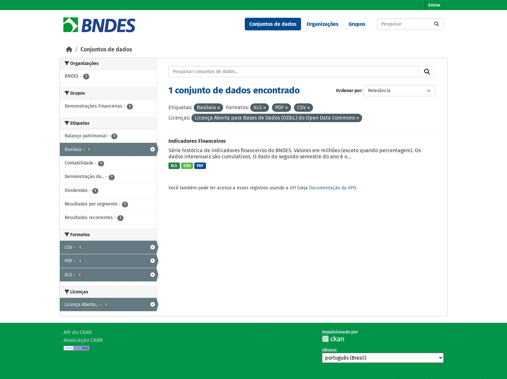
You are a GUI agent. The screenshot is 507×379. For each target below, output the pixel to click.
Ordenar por (348, 90)
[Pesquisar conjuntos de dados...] (410, 24)
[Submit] (436, 24)
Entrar (434, 5)
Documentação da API (331, 188)
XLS (174, 165)
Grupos (357, 24)
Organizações (323, 24)
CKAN (333, 338)
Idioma (329, 350)
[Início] (69, 49)
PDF (200, 165)
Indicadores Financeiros (197, 141)
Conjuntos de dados (273, 24)
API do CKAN (77, 332)
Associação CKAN (83, 340)
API (293, 188)
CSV (187, 165)
